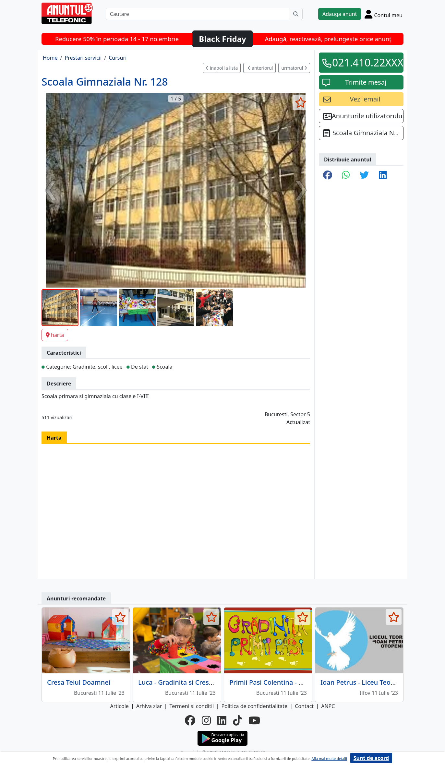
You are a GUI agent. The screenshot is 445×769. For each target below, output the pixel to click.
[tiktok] (237, 720)
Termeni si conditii (191, 706)
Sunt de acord (371, 758)
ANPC (328, 706)
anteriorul (260, 68)
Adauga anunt (339, 14)
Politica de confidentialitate (254, 706)
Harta (54, 437)
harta (55, 334)
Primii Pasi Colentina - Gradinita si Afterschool (300, 682)
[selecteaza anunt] (300, 102)
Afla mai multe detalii (329, 758)
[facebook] (190, 720)
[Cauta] (296, 14)
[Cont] (383, 14)
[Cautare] (197, 14)
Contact (304, 706)
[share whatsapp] (346, 175)
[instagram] (206, 720)
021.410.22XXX (365, 62)
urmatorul (294, 68)
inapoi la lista (222, 68)
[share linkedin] (383, 175)
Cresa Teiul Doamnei (78, 682)
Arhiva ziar (149, 706)
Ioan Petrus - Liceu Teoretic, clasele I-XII (381, 682)
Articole (119, 706)
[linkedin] (221, 720)
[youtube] (254, 720)
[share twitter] (364, 175)
